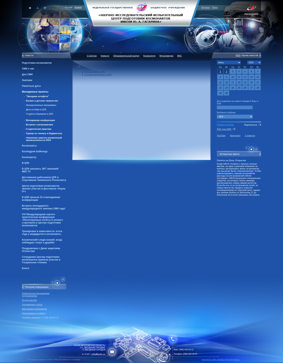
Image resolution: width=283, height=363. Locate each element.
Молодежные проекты (35, 91)
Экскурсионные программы (41, 105)
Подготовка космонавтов (37, 62)
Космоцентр (29, 157)
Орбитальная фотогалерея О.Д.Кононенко (35, 294)
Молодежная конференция (40, 120)
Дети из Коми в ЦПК (36, 109)
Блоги (25, 268)
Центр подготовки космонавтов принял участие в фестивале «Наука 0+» (43, 188)
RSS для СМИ (224, 129)
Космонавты (29, 145)
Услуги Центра (29, 300)
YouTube (221, 135)
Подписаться (250, 125)
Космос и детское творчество (42, 101)
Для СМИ (27, 74)
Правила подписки (225, 125)
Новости (105, 56)
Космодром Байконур (34, 151)
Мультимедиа (166, 56)
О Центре (92, 56)
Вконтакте (235, 135)
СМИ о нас (28, 68)
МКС (179, 56)
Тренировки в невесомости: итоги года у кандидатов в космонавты (42, 232)
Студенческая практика (38, 129)
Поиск (215, 7)
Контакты (205, 7)
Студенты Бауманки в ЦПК (39, 114)
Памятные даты (31, 86)
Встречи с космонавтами (39, 124)
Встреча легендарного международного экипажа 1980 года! (43, 207)
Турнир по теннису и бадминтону (44, 133)
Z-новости (250, 135)
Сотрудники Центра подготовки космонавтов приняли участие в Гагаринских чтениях (41, 260)
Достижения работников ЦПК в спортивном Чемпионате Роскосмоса (44, 179)
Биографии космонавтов (34, 309)
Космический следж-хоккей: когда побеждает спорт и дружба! (42, 241)
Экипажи (27, 80)
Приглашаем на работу (33, 313)
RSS (238, 55)
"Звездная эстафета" (37, 96)
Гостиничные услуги (32, 304)
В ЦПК (25, 163)
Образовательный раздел (126, 56)
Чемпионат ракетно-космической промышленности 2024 (44, 139)
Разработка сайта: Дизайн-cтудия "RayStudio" (221, 360)
